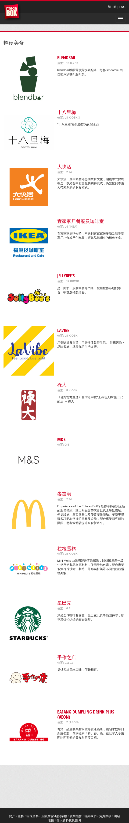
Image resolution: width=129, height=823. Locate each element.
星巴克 (64, 603)
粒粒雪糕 (66, 548)
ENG (122, 7)
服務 (21, 816)
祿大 (62, 385)
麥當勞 (64, 494)
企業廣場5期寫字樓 (54, 816)
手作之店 (66, 657)
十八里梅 (66, 112)
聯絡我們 (90, 816)
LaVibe (63, 330)
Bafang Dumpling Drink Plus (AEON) (85, 714)
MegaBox (13, 12)
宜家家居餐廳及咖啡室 (80, 221)
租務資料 (32, 816)
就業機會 (76, 816)
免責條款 (105, 816)
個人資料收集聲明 (69, 820)
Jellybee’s (66, 275)
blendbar (66, 57)
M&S (61, 439)
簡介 (12, 816)
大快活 (64, 166)
